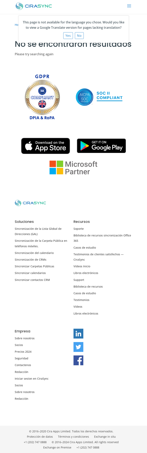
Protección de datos (40, 436)
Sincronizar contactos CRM (32, 280)
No (79, 35)
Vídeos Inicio (82, 266)
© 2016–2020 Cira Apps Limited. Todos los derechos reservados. (71, 431)
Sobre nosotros (25, 338)
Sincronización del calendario (34, 253)
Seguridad (21, 358)
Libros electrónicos (86, 273)
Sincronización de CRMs (30, 259)
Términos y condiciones (73, 436)
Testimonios (81, 300)
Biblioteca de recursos (88, 286)
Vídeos (78, 306)
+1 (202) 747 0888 (35, 442)
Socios (19, 345)
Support (79, 280)
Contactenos (23, 365)
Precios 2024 (23, 351)
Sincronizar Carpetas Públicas (34, 266)
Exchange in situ (105, 436)
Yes (68, 35)
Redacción (21, 372)
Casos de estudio (85, 247)
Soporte (79, 229)
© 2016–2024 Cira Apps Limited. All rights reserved (85, 442)
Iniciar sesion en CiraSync (32, 378)
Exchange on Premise (57, 447)
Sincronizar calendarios (30, 273)
